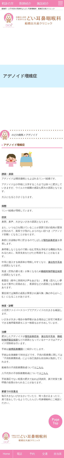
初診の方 (8, 3)
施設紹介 (43, 3)
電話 (19, 453)
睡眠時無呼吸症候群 (51, 271)
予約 (32, 453)
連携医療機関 (16, 349)
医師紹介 (25, 3)
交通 (45, 453)
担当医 (58, 453)
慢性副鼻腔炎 (50, 240)
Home (6, 453)
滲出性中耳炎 (55, 262)
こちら (39, 367)
